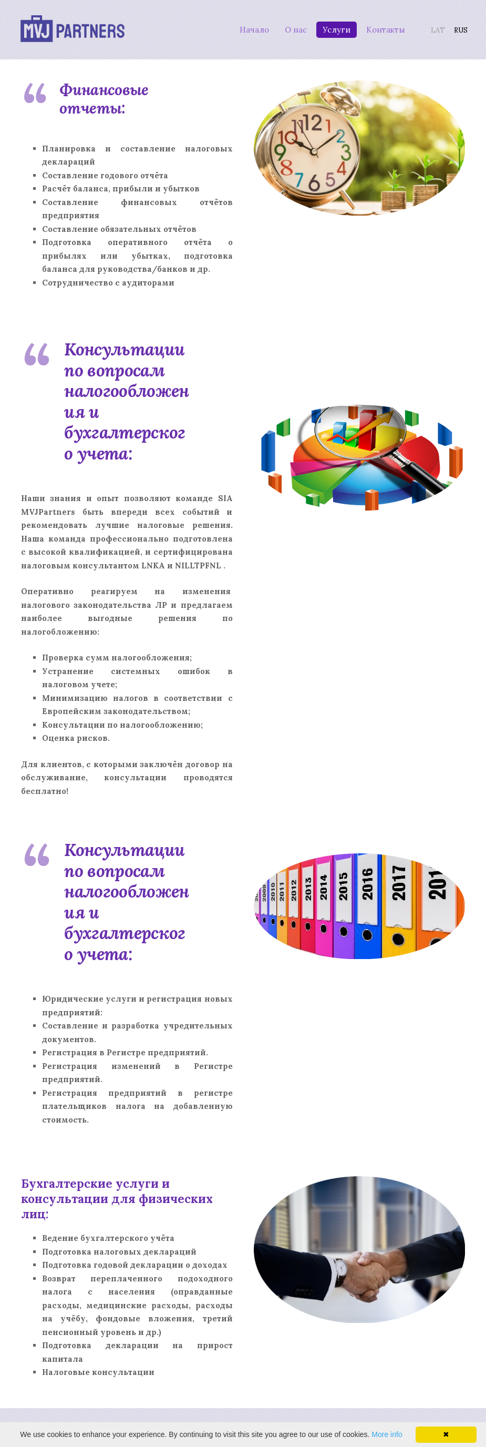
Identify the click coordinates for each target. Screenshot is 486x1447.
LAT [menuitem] (432, 28)
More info (386, 1434)
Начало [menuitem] (248, 28)
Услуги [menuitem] (330, 28)
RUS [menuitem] (455, 28)
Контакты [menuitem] (379, 28)
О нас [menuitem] (289, 28)
